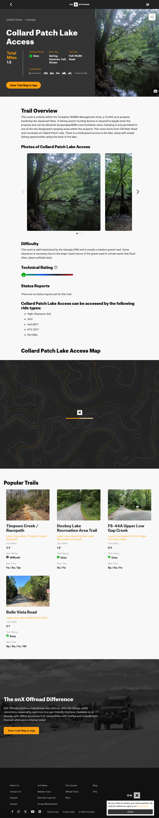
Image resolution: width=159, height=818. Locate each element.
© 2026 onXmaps (87, 812)
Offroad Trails (71, 791)
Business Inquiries (47, 797)
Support (14, 797)
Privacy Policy (69, 812)
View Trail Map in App (23, 85)
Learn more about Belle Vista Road (26, 617)
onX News (43, 785)
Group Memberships (47, 804)
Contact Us (15, 791)
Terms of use (53, 812)
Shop (67, 797)
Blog (95, 785)
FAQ (95, 791)
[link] (55, 266)
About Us (14, 785)
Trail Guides (71, 785)
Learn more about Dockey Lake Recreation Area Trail (75, 537)
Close (130, 811)
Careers (13, 804)
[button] (11, 4)
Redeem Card (44, 791)
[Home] (79, 4)
